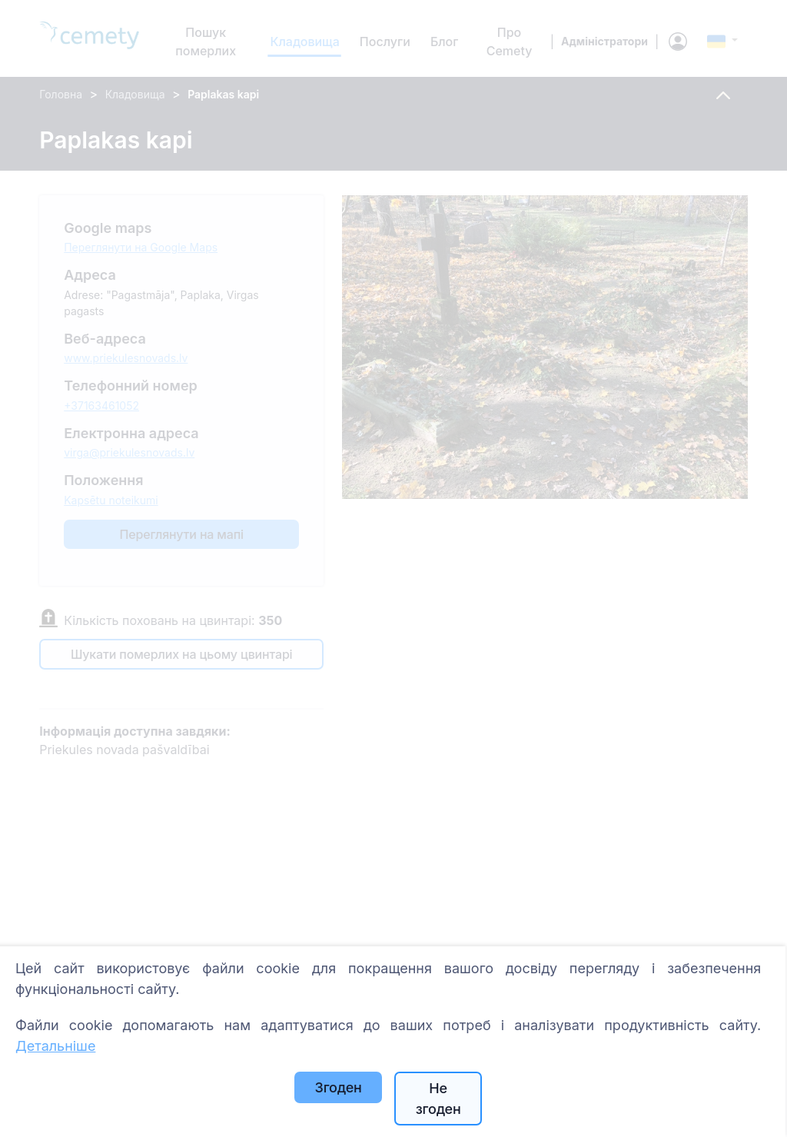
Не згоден (438, 1098)
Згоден (338, 1087)
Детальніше (55, 1046)
